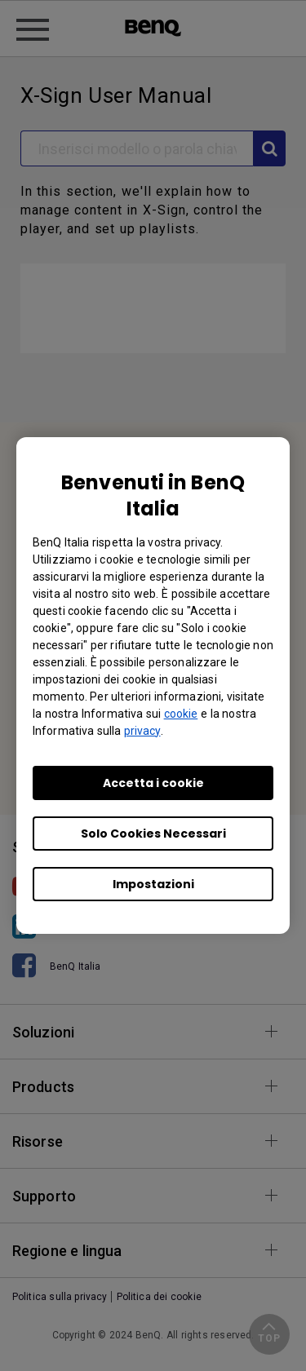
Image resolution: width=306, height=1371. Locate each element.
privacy (142, 730)
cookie (181, 713)
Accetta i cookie (153, 783)
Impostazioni (153, 884)
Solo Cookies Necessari (153, 833)
